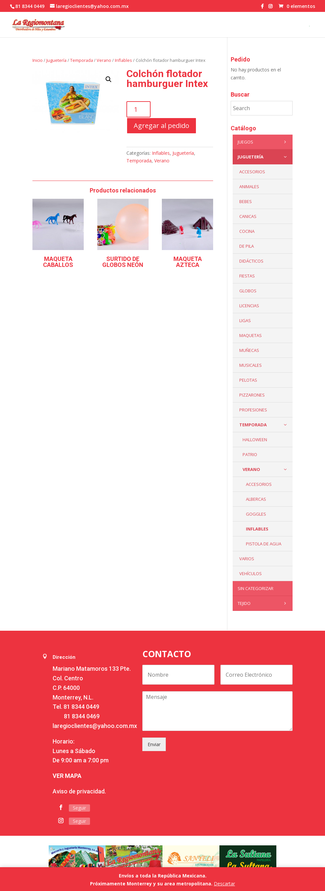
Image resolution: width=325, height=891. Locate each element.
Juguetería (56, 60)
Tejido (263, 603)
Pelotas (248, 380)
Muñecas (249, 350)
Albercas (256, 499)
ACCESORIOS (252, 172)
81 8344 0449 (81, 706)
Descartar (224, 883)
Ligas (245, 320)
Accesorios (259, 484)
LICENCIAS (249, 306)
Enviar (154, 744)
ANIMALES (249, 187)
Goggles (256, 514)
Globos (247, 291)
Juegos (263, 142)
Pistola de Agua (263, 544)
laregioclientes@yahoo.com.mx (95, 725)
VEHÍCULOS (250, 573)
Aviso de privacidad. (79, 791)
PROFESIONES (253, 410)
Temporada (81, 60)
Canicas (247, 216)
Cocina (247, 231)
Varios (246, 559)
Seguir (79, 808)
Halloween (255, 440)
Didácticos (251, 261)
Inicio (37, 60)
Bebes (245, 201)
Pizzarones (252, 395)
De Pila (246, 246)
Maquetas (250, 335)
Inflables (123, 60)
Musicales (250, 365)
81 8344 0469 (82, 716)
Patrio (250, 454)
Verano (104, 60)
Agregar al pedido (161, 125)
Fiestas (247, 276)
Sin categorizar (255, 588)
